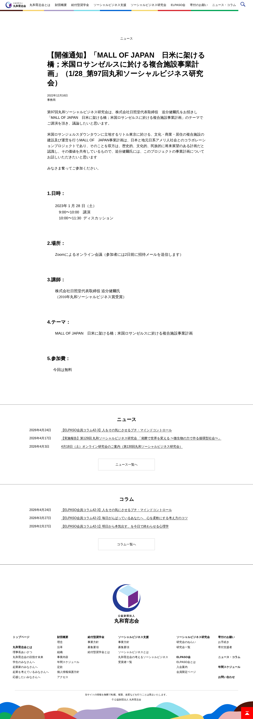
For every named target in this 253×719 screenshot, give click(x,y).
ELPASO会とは (186, 662)
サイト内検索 (243, 5)
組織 (60, 652)
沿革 (60, 647)
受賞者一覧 (125, 662)
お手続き (223, 642)
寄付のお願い (226, 637)
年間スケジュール (68, 662)
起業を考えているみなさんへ (31, 671)
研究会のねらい (186, 642)
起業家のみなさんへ (25, 667)
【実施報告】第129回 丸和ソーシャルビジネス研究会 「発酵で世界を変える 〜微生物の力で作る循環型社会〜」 (141, 438)
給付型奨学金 (96, 637)
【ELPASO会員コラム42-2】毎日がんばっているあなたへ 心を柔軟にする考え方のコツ (124, 518)
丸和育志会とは (22, 647)
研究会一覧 (183, 647)
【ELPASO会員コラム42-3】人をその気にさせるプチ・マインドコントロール (116, 430)
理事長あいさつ (22, 652)
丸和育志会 (126, 604)
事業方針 (93, 642)
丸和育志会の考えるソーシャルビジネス (143, 657)
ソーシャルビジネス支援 (133, 637)
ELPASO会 (183, 657)
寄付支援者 (225, 647)
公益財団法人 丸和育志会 (127, 699)
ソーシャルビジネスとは (133, 652)
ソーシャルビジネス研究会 (193, 637)
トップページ (21, 637)
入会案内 (182, 667)
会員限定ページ (186, 671)
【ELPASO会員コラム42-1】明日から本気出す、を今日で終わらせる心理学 (115, 526)
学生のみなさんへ (24, 662)
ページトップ (247, 713)
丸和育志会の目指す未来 (28, 657)
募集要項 (93, 647)
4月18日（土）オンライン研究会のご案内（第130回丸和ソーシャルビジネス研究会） (122, 446)
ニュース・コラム (229, 657)
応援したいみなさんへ (26, 677)
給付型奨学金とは (99, 652)
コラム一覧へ (126, 544)
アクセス (62, 677)
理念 (60, 642)
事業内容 (62, 657)
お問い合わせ (226, 677)
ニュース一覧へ (126, 464)
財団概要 (62, 637)
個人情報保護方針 (68, 671)
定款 (60, 667)
